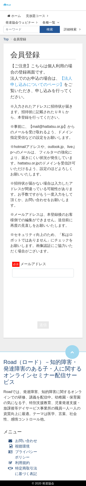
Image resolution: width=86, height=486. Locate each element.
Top (6, 39)
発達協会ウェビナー (21, 22)
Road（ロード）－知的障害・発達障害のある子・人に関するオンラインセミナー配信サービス (42, 372)
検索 (50, 29)
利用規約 (20, 463)
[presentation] (47, 298)
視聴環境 (20, 446)
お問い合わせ (23, 441)
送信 (43, 325)
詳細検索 (72, 29)
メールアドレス (33, 264)
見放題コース (37, 16)
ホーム (14, 16)
